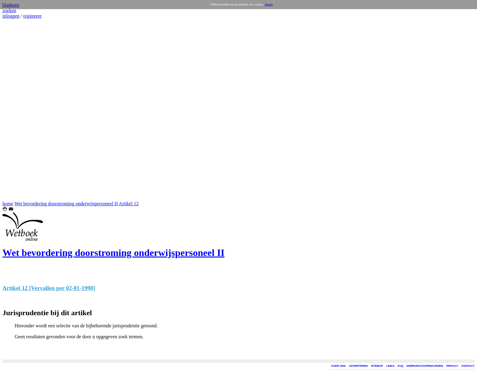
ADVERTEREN (358, 365)
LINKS (390, 365)
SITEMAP (377, 365)
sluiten (269, 4)
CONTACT (468, 365)
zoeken (9, 10)
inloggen (10, 16)
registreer (32, 16)
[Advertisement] (20, 110)
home (7, 203)
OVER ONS (338, 365)
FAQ (400, 365)
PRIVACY (452, 365)
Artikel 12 (128, 203)
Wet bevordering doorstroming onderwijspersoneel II (66, 203)
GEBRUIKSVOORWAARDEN (424, 365)
